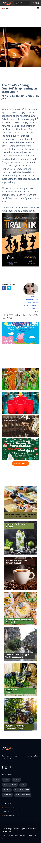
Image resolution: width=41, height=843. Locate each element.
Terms (4, 836)
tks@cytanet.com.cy (11, 815)
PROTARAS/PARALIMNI (22, 790)
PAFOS (23, 785)
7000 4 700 (8, 811)
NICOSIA (6, 780)
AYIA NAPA (6, 790)
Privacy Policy (13, 836)
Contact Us (6, 839)
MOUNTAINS (7, 795)
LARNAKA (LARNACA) (9, 785)
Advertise (23, 836)
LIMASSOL (16, 780)
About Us (32, 836)
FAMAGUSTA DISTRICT (23, 795)
